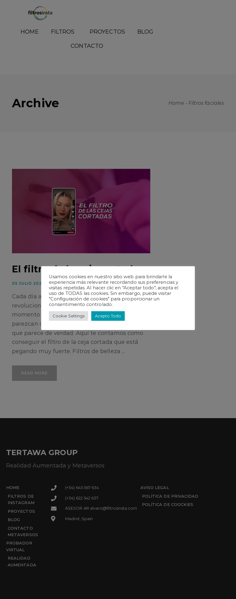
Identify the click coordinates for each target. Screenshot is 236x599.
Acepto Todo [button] (108, 315)
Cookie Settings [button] (69, 315)
